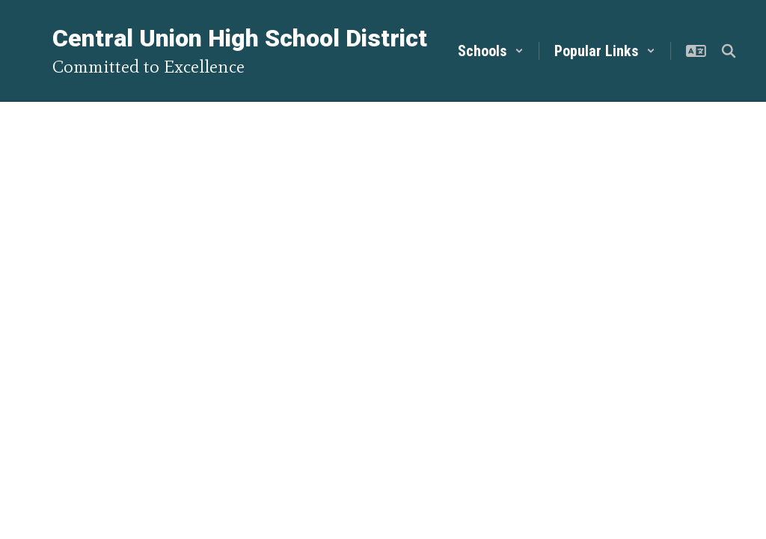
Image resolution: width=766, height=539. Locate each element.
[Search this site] (728, 50)
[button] (491, 51)
